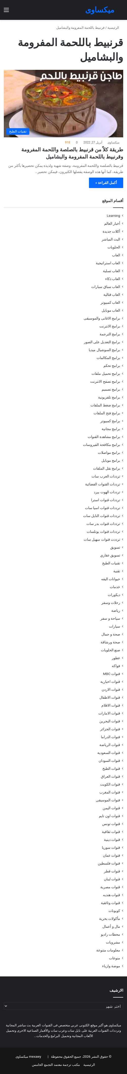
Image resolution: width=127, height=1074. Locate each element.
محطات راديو (110, 934)
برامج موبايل (110, 460)
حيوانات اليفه (110, 579)
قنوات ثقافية (111, 832)
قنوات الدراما (110, 737)
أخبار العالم (112, 223)
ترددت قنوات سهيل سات (102, 539)
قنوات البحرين (109, 721)
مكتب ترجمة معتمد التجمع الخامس (56, 1065)
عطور (116, 658)
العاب (116, 255)
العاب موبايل (111, 310)
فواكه (116, 666)
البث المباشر (111, 239)
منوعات (114, 958)
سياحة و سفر (110, 618)
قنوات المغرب (109, 792)
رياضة (115, 610)
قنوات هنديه (111, 895)
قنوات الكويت (110, 784)
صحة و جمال (110, 634)
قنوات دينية (112, 840)
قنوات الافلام (110, 705)
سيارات (114, 626)
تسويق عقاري (110, 555)
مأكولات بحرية (109, 919)
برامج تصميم (111, 389)
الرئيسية (115, 28)
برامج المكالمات (108, 358)
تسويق (115, 547)
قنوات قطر (112, 871)
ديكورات (114, 595)
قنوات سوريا (111, 847)
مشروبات (113, 942)
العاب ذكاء (112, 279)
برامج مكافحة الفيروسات (101, 445)
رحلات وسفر (110, 603)
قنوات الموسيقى (108, 800)
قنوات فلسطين (109, 863)
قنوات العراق (110, 776)
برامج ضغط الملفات (105, 405)
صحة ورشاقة (110, 642)
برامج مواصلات (109, 452)
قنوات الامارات (109, 713)
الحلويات (113, 247)
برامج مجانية (111, 429)
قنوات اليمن (111, 808)
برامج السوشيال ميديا (104, 350)
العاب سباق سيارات (105, 287)
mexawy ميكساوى (28, 1056)
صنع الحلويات (110, 650)
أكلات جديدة (111, 231)
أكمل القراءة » (106, 183)
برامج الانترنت (109, 326)
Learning (113, 216)
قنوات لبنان (112, 879)
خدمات (115, 587)
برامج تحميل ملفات (106, 374)
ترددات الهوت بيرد (107, 492)
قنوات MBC (111, 674)
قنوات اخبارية (110, 682)
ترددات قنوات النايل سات (101, 516)
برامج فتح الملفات (107, 413)
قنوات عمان (111, 855)
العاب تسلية (111, 271)
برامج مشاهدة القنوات (104, 437)
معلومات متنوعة (108, 950)
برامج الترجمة (110, 334)
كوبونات (114, 911)
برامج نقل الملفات (106, 468)
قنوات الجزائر (110, 729)
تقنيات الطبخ (111, 563)
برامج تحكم (111, 366)
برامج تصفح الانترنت (105, 381)
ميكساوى (113, 142)
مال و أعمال (111, 926)
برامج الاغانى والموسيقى (102, 318)
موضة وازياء (111, 966)
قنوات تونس (111, 824)
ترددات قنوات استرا (105, 500)
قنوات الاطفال (109, 697)
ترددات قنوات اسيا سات (102, 508)
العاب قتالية (111, 295)
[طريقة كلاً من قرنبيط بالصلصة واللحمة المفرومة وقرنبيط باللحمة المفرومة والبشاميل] (63, 104)
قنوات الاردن (111, 689)
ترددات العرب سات (106, 476)
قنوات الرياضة (109, 745)
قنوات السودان (109, 761)
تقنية (116, 571)
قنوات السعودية (108, 753)
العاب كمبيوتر (110, 302)
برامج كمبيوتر (110, 421)
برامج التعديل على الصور (102, 342)
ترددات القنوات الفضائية (102, 484)
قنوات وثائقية (110, 903)
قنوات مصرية (110, 887)
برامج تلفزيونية (109, 397)
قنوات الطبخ (111, 768)
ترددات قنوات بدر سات (103, 524)
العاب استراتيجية (108, 263)
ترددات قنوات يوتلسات (103, 531)
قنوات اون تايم (109, 816)
